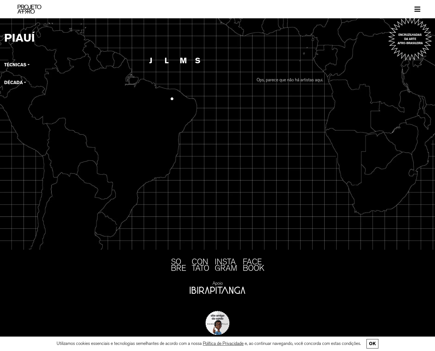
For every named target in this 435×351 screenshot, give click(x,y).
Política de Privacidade (223, 343)
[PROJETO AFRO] (29, 9)
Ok (372, 343)
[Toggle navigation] (417, 9)
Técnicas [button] (15, 64)
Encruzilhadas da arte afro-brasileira (410, 39)
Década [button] (13, 82)
